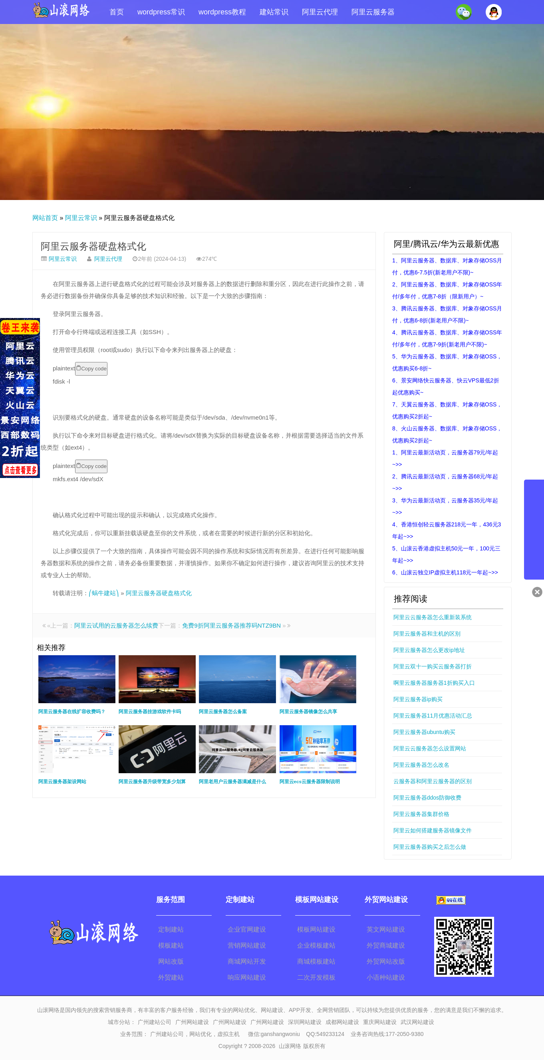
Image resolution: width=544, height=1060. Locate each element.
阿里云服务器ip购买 (418, 699)
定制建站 (171, 929)
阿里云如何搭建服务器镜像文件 (432, 830)
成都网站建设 (342, 1022)
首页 (116, 12)
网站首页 (45, 217)
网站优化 (200, 1034)
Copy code (91, 368)
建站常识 (274, 12)
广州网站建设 (192, 1022)
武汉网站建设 (417, 1022)
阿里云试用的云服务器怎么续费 (116, 625)
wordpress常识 (161, 12)
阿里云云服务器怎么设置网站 (429, 748)
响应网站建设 (247, 977)
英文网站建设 (386, 929)
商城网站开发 (247, 961)
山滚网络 (290, 1046)
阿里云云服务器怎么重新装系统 (432, 617)
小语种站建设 (386, 977)
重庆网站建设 (380, 1022)
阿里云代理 (320, 12)
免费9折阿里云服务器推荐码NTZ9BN (231, 625)
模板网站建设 (316, 929)
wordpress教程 (222, 12)
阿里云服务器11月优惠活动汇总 (433, 715)
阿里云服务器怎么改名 (421, 765)
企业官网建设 (247, 929)
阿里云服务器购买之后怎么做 (429, 847)
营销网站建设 (247, 945)
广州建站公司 (154, 1022)
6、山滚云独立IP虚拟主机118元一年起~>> (445, 572)
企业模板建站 (316, 945)
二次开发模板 (316, 977)
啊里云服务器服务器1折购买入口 (434, 683)
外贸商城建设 (386, 945)
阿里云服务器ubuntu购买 (424, 732)
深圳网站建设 (305, 1022)
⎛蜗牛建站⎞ (104, 593)
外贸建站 (171, 977)
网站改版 (171, 961)
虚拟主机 (228, 1034)
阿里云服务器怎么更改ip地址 (429, 650)
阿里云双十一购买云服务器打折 (432, 666)
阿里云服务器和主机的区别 (427, 633)
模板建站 (171, 945)
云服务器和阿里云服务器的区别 (432, 781)
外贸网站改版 (386, 961)
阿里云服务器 (373, 12)
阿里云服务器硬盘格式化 (93, 246)
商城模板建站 (316, 961)
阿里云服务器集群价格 (421, 814)
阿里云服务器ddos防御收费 (427, 797)
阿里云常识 (81, 217)
